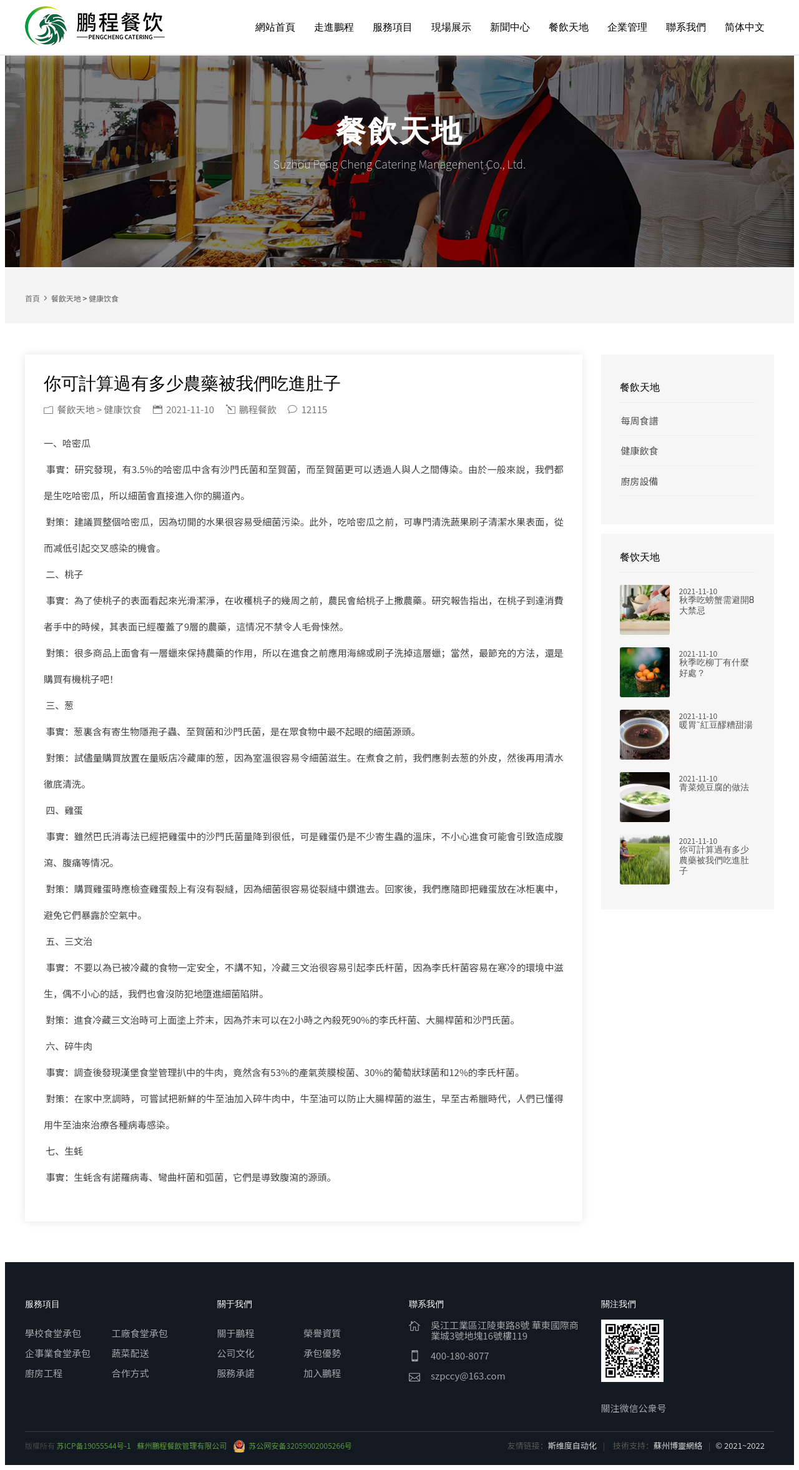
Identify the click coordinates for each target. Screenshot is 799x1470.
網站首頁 (275, 27)
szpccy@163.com (468, 1375)
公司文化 (236, 1353)
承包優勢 (322, 1353)
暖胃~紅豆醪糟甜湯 (716, 725)
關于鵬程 (236, 1333)
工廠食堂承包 (140, 1333)
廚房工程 (43, 1372)
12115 (307, 409)
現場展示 (451, 27)
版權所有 (41, 1445)
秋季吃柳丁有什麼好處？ (714, 668)
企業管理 (627, 27)
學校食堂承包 (53, 1333)
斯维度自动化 (572, 1445)
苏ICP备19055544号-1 (94, 1445)
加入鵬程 (322, 1372)
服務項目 (393, 27)
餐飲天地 (569, 27)
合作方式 (130, 1372)
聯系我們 (686, 27)
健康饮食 (104, 298)
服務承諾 (236, 1372)
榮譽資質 (322, 1333)
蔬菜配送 (130, 1353)
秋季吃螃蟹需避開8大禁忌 (717, 605)
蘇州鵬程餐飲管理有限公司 (182, 1445)
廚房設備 (640, 481)
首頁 (32, 298)
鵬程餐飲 (251, 409)
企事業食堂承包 (58, 1353)
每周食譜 (640, 420)
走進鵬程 (334, 27)
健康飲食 (640, 450)
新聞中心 (510, 27)
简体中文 (745, 27)
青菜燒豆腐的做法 (714, 787)
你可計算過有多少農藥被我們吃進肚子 (714, 860)
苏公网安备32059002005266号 (292, 1445)
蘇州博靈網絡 (678, 1445)
